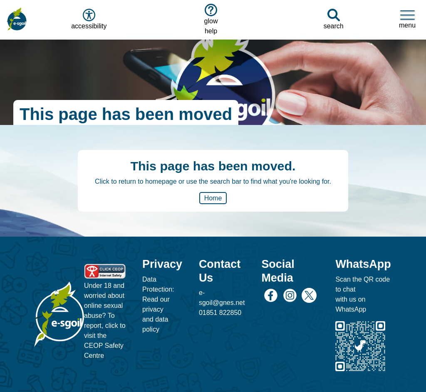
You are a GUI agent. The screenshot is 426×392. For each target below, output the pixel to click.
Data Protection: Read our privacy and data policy (158, 304)
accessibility (88, 19)
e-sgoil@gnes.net (222, 297)
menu (407, 19)
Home (213, 198)
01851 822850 (220, 312)
